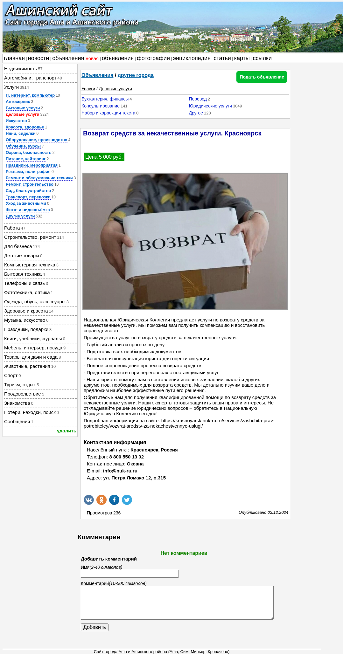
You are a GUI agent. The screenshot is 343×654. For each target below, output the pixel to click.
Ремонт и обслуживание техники (39, 178)
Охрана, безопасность (29, 152)
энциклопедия (192, 58)
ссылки (262, 58)
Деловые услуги (22, 114)
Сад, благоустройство (28, 190)
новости (38, 58)
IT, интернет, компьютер (30, 95)
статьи (222, 58)
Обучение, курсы (23, 146)
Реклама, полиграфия (28, 171)
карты (242, 58)
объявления (75, 58)
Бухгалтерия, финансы (105, 98)
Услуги (88, 88)
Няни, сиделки (21, 133)
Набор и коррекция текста (108, 112)
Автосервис (18, 101)
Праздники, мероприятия (32, 165)
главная (14, 58)
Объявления (97, 75)
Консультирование (100, 105)
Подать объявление (262, 76)
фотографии (153, 58)
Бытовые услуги (23, 108)
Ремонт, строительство (29, 184)
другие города (136, 75)
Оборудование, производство (36, 139)
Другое (196, 112)
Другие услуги (20, 216)
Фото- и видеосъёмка (28, 209)
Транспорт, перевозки (28, 197)
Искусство (16, 120)
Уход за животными (26, 203)
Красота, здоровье (25, 127)
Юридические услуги (210, 105)
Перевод (197, 98)
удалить (66, 430)
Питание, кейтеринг (26, 158)
